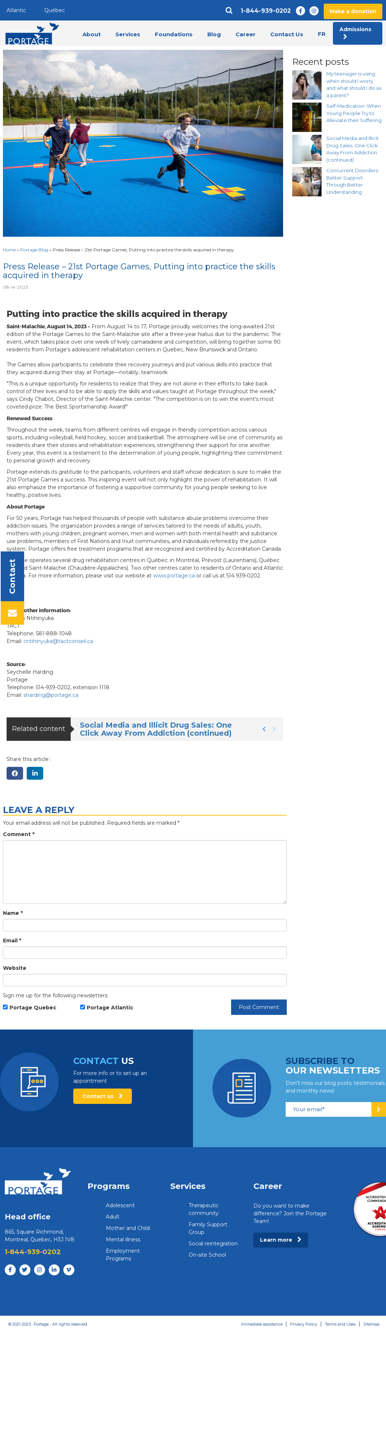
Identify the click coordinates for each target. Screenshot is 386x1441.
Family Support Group (208, 1228)
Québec (54, 10)
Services (127, 34)
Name (13, 913)
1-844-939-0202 (266, 11)
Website (14, 968)
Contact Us (286, 34)
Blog (214, 34)
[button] (264, 729)
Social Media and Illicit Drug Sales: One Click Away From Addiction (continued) (156, 729)
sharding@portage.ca (50, 695)
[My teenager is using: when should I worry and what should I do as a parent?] (307, 85)
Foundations (174, 34)
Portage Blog (34, 249)
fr (322, 33)
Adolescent (120, 1205)
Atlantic (16, 10)
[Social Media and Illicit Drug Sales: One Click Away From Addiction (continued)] (307, 149)
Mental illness (123, 1239)
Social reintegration (213, 1243)
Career (245, 34)
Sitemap (371, 1324)
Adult (112, 1216)
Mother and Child (128, 1228)
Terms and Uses (340, 1324)
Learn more (280, 1240)
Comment (18, 834)
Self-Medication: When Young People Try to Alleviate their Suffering (354, 113)
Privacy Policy (303, 1324)
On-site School (207, 1255)
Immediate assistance (261, 1324)
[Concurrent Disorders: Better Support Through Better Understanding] (307, 181)
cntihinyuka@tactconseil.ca (58, 641)
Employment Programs (123, 1255)
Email (12, 940)
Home (9, 249)
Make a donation (353, 11)
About (91, 34)
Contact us (102, 1096)
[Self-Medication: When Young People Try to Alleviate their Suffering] (307, 117)
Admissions (355, 33)
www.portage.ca (174, 575)
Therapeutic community (204, 1209)
